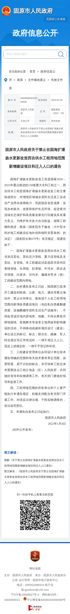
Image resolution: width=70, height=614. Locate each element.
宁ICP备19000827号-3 (25, 594)
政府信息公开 (35, 33)
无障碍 (50, 19)
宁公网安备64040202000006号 (44, 599)
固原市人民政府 (33, 11)
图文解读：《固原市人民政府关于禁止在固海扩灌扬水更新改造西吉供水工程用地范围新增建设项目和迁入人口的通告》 (34, 477)
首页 (32, 71)
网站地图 (35, 568)
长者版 (61, 19)
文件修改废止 (37, 79)
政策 (20, 79)
